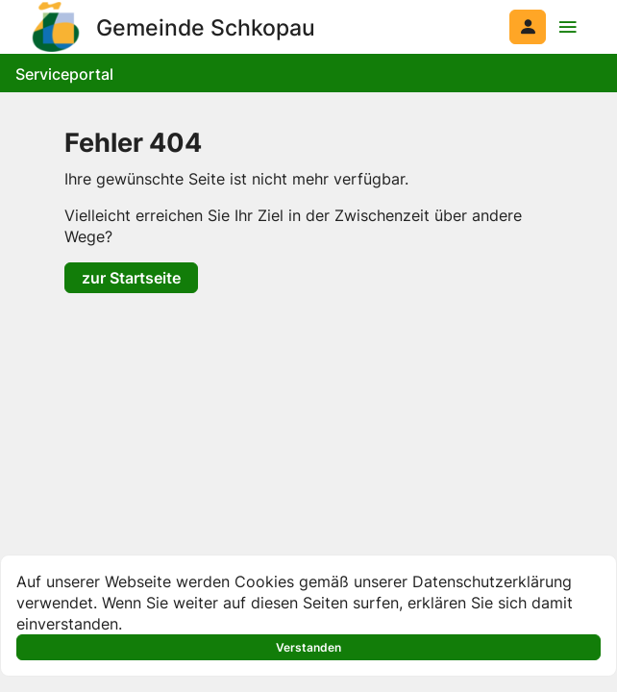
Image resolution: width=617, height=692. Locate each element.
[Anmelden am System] (527, 27)
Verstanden (308, 647)
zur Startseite (131, 277)
